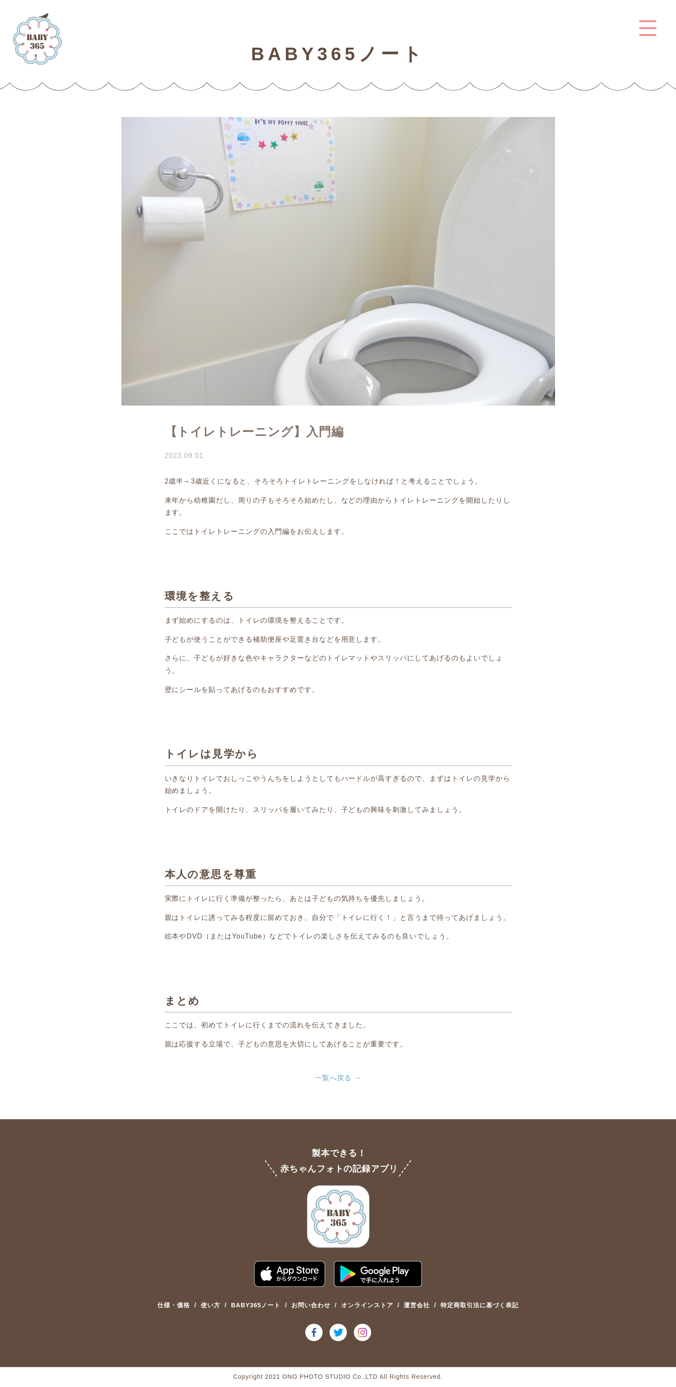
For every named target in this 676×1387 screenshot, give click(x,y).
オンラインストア (367, 1305)
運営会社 (417, 1305)
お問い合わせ (310, 1305)
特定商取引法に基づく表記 (480, 1305)
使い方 (210, 1305)
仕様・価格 (173, 1305)
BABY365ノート (256, 1305)
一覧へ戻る (333, 1078)
